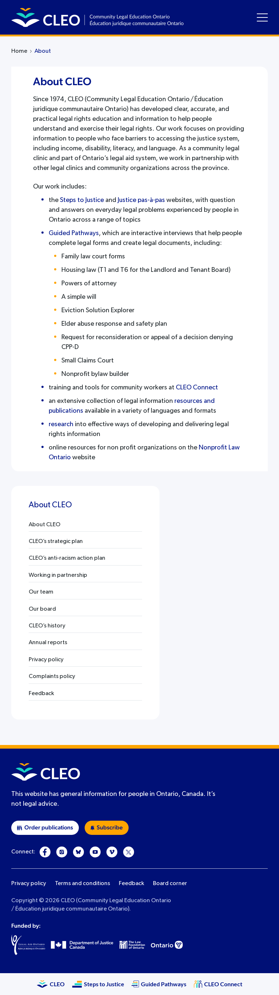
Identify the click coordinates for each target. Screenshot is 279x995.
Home (19, 51)
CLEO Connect (197, 387)
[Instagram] (61, 852)
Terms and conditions (82, 884)
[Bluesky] (78, 852)
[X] (128, 852)
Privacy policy (28, 884)
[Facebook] (45, 852)
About (43, 51)
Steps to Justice (82, 200)
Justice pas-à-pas (141, 200)
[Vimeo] (111, 852)
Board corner (170, 884)
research (61, 424)
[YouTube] (95, 852)
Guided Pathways (74, 233)
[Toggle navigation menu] (262, 17)
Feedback (131, 884)
